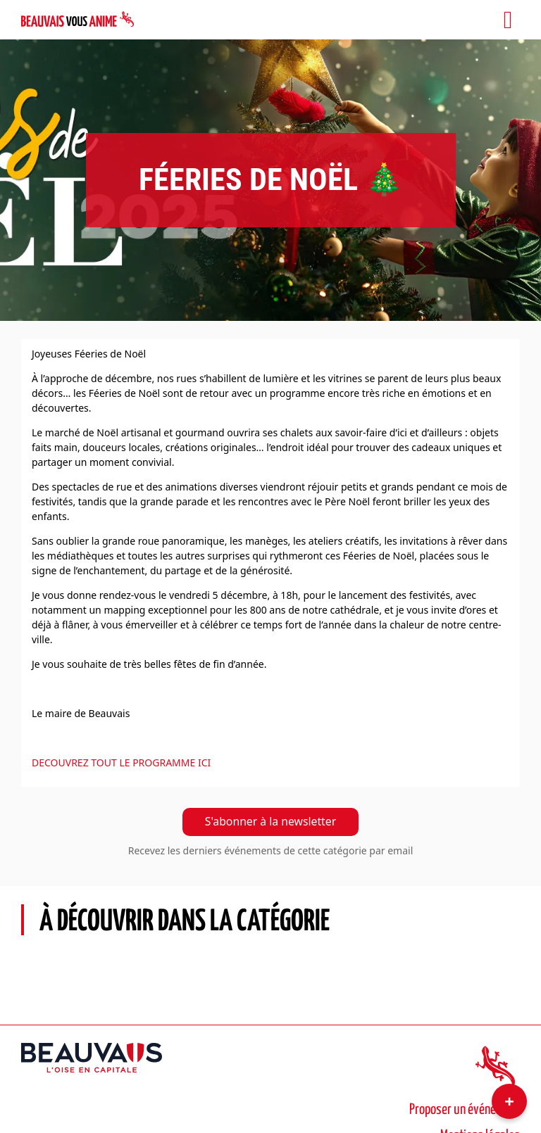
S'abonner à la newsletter (270, 821)
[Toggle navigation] (508, 19)
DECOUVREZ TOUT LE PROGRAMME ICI (121, 762)
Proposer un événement (464, 1110)
